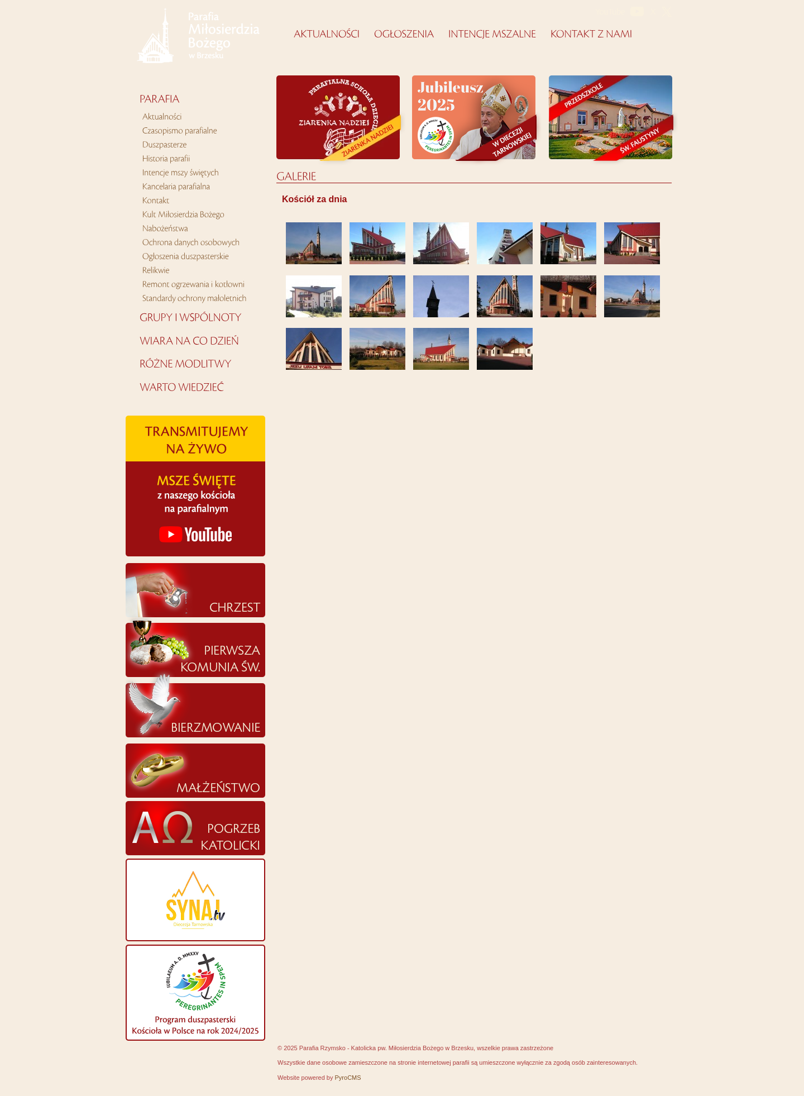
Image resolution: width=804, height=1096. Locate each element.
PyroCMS (348, 1077)
